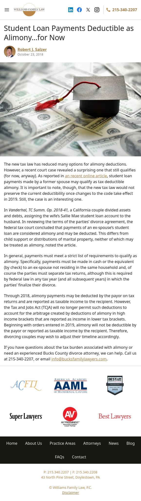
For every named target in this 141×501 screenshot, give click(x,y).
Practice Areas (62, 443)
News (114, 443)
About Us (33, 443)
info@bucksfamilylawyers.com (79, 359)
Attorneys (92, 443)
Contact (79, 457)
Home (12, 443)
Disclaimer (70, 492)
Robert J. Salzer (32, 49)
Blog (130, 443)
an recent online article (86, 176)
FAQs (59, 457)
